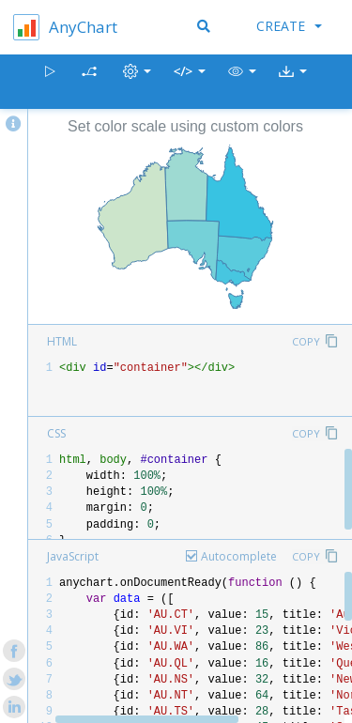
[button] (242, 82)
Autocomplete (239, 556)
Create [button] (289, 26)
